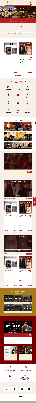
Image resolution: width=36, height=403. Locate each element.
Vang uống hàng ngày (13, 33)
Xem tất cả (18, 75)
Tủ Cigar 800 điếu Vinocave (8, 215)
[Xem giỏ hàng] (29, 2)
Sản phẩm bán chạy (18, 40)
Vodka (8, 33)
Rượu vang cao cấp (9, 198)
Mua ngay (16, 230)
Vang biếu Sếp (26, 33)
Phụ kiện (6, 253)
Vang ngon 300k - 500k (20, 33)
